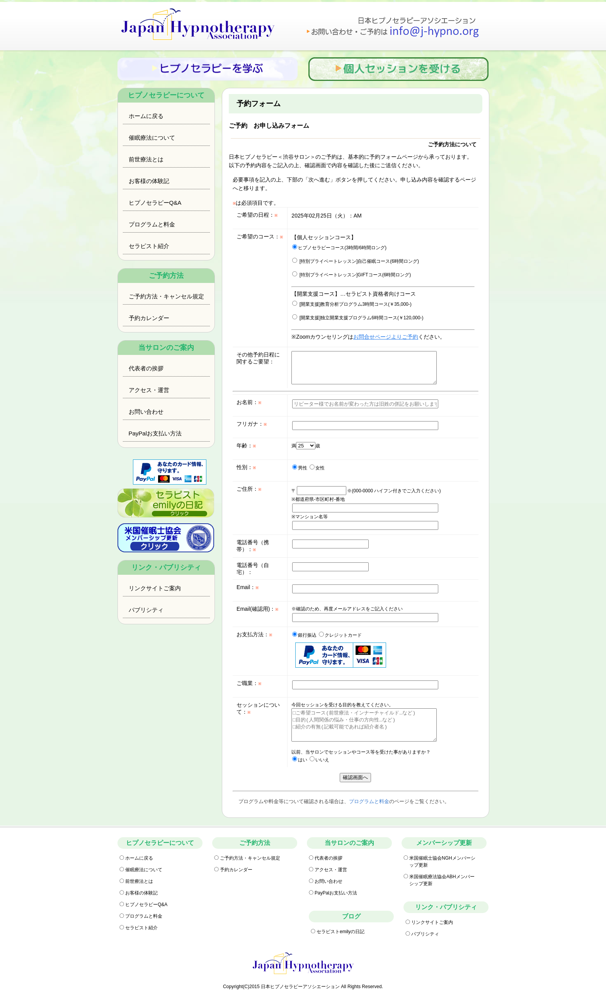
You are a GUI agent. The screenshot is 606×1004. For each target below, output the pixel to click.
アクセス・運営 (149, 390)
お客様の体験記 (149, 181)
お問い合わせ (146, 411)
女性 (317, 468)
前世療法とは (146, 159)
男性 (299, 468)
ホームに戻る (146, 116)
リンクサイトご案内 (155, 588)
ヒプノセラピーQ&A (155, 202)
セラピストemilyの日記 (340, 931)
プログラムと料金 (152, 224)
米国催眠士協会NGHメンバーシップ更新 (442, 861)
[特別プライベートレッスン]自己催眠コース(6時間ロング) (355, 261)
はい (299, 759)
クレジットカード (340, 635)
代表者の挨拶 (146, 368)
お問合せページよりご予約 (385, 337)
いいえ (319, 759)
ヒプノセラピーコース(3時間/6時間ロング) (339, 247)
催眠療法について (152, 137)
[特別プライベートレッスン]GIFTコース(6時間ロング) (351, 275)
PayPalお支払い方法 (155, 433)
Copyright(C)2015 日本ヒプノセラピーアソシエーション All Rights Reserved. (303, 986)
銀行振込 (304, 635)
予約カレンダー (149, 318)
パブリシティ (146, 610)
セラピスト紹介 (149, 246)
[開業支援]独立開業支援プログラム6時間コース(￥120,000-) (357, 317)
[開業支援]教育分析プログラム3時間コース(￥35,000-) (351, 304)
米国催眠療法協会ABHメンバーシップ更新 (442, 880)
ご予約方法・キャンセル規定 (166, 296)
